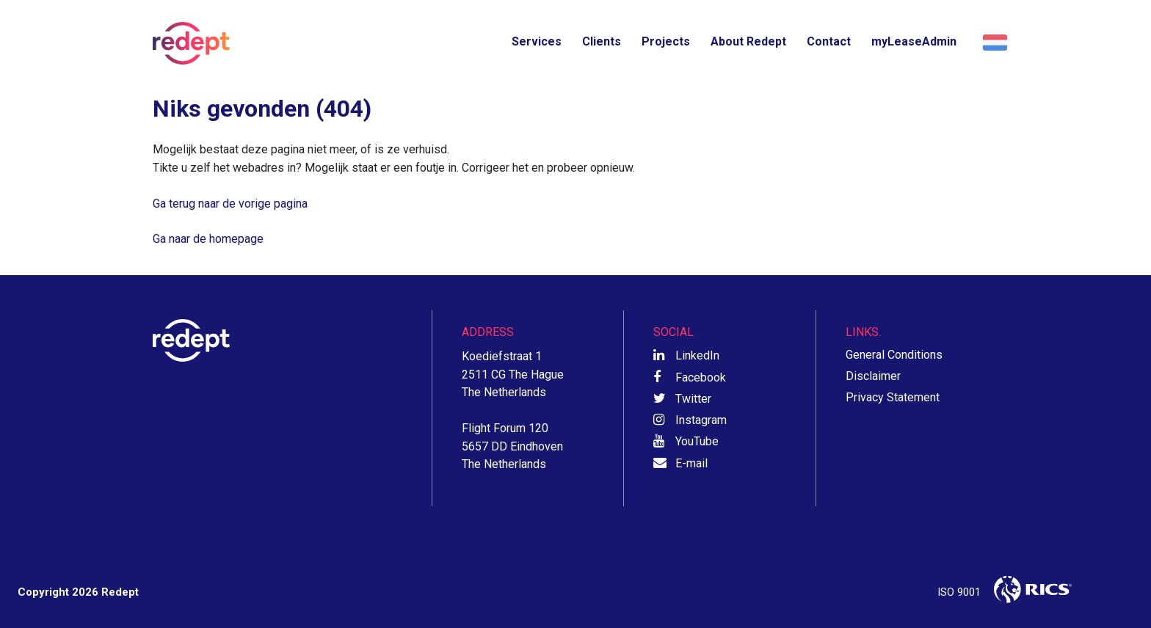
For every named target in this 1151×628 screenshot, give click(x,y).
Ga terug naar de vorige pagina (230, 204)
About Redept (748, 41)
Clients (601, 41)
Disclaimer (873, 376)
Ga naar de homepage (208, 239)
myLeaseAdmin (913, 41)
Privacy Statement (893, 397)
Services (537, 41)
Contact (829, 41)
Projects (666, 41)
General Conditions (894, 355)
